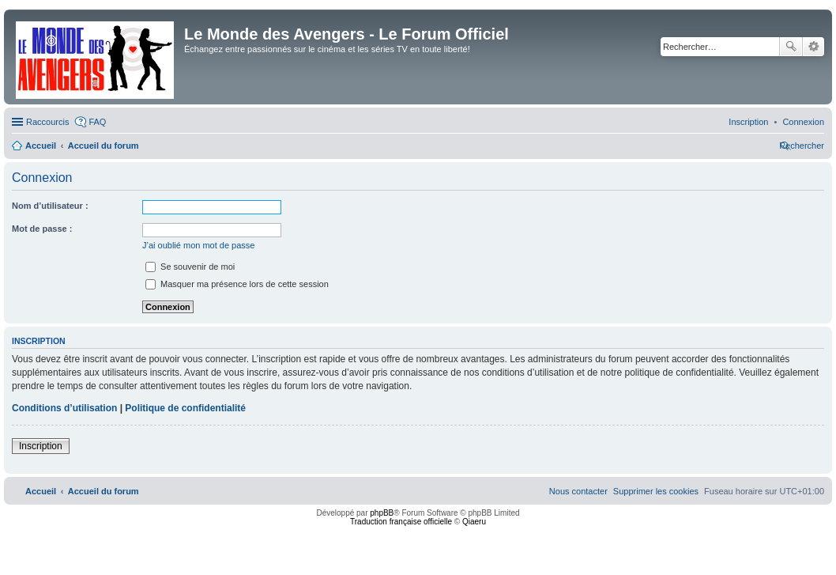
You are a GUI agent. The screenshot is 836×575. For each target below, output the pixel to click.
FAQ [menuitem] (97, 122)
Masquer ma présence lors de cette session (237, 284)
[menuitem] (803, 122)
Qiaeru (474, 521)
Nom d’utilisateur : (50, 205)
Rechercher (791, 46)
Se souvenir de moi (190, 266)
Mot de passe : (42, 228)
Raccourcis (47, 122)
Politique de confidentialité (185, 408)
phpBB (382, 513)
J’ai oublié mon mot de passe (198, 245)
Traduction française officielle (401, 521)
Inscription (40, 446)
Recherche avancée (813, 46)
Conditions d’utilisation (64, 408)
